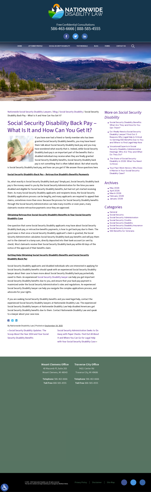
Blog (96, 46)
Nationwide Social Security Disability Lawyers (29, 111)
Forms (107, 46)
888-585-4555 (88, 29)
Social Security (117, 214)
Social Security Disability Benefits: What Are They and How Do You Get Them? (126, 125)
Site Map (110, 482)
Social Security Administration (124, 217)
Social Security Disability (59, 46)
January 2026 (116, 198)
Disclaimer (96, 482)
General (113, 212)
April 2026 (115, 190)
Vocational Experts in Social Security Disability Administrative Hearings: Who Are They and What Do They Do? (126, 150)
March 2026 (115, 193)
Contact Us (121, 46)
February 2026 (117, 196)
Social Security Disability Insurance (126, 225)
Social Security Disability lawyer (53, 277)
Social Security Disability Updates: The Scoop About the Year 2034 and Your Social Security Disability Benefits (28, 334)
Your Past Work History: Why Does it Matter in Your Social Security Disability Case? (126, 171)
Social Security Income (120, 228)
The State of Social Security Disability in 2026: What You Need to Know (126, 161)
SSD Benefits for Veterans (122, 231)
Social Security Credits (120, 220)
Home (20, 46)
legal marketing (43, 484)
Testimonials (82, 46)
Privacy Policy (80, 482)
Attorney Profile (35, 46)
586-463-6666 (62, 29)
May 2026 (114, 188)
